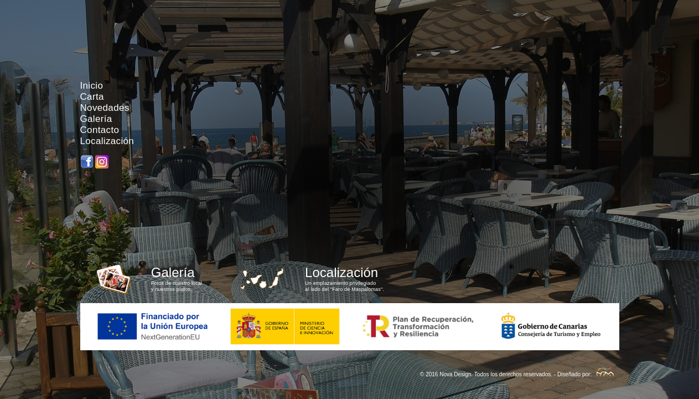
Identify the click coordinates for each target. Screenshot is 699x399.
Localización (107, 141)
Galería (96, 119)
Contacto (100, 130)
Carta (92, 96)
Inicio (91, 85)
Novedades (105, 108)
